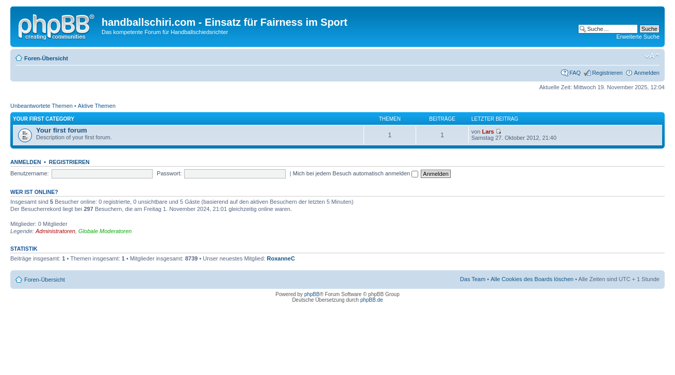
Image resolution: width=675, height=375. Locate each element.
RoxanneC (280, 258)
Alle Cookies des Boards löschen (531, 279)
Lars (488, 131)
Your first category (43, 119)
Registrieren (607, 73)
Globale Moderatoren (104, 231)
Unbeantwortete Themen (41, 106)
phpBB (312, 294)
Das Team (472, 279)
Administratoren (55, 231)
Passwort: (169, 173)
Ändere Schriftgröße (652, 56)
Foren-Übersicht (46, 58)
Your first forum (61, 130)
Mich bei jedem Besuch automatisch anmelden (356, 173)
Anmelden (647, 73)
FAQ (575, 73)
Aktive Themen (97, 106)
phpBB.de (371, 300)
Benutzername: (29, 173)
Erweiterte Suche (638, 37)
